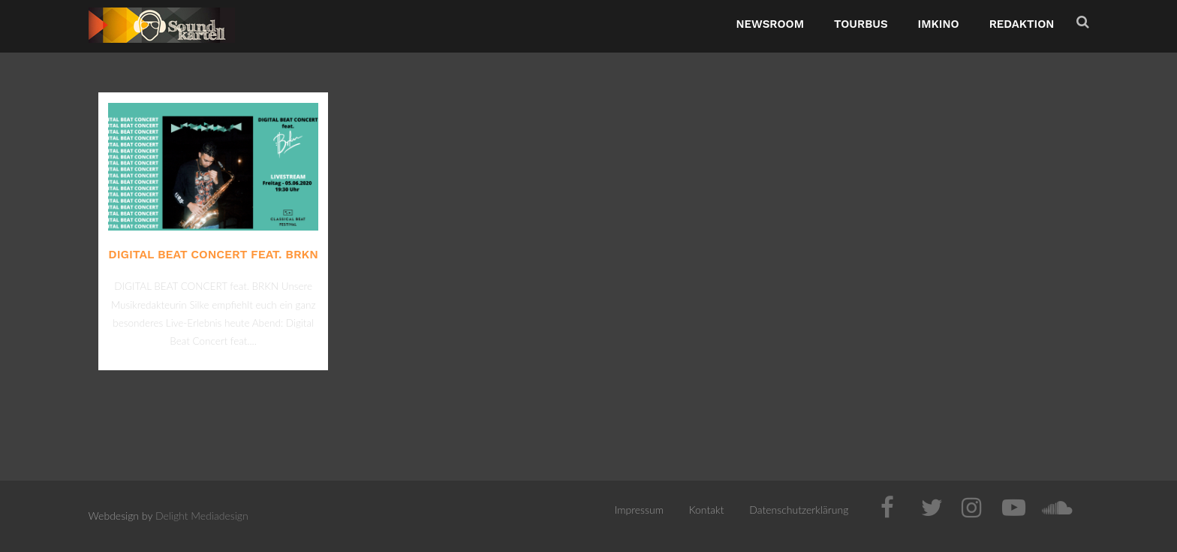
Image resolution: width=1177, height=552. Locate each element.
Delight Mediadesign (201, 515)
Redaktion (1022, 24)
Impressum (639, 509)
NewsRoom (770, 24)
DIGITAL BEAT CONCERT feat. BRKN (213, 254)
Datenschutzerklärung (798, 509)
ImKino (938, 24)
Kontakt (706, 509)
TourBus (861, 24)
